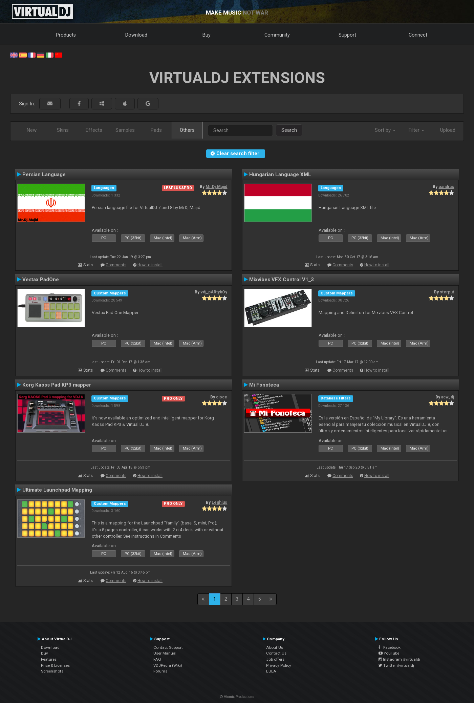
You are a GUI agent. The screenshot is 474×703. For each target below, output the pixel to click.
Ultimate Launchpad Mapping (57, 490)
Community (277, 35)
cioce (221, 397)
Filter (416, 130)
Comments (116, 265)
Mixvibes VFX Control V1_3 (281, 279)
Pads (156, 130)
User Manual (164, 653)
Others (187, 130)
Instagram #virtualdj (399, 659)
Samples (125, 130)
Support (347, 35)
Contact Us (276, 653)
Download (136, 35)
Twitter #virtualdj (396, 665)
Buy (206, 35)
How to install (150, 265)
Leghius (219, 502)
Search (289, 130)
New (32, 130)
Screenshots (52, 671)
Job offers (275, 659)
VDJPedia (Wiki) (167, 665)
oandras (446, 186)
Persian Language (44, 174)
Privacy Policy (278, 665)
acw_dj (447, 397)
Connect (418, 35)
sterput (447, 292)
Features (49, 659)
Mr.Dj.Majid (216, 186)
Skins (63, 130)
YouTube (389, 653)
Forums (160, 671)
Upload (447, 130)
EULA (271, 671)
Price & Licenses (55, 665)
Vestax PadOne (40, 279)
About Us (274, 647)
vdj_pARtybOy (213, 292)
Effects (94, 130)
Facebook (390, 647)
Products (66, 35)
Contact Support (168, 647)
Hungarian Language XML (280, 174)
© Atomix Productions (237, 697)
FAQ (157, 659)
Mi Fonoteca (264, 385)
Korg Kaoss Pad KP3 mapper (56, 385)
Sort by (385, 130)
